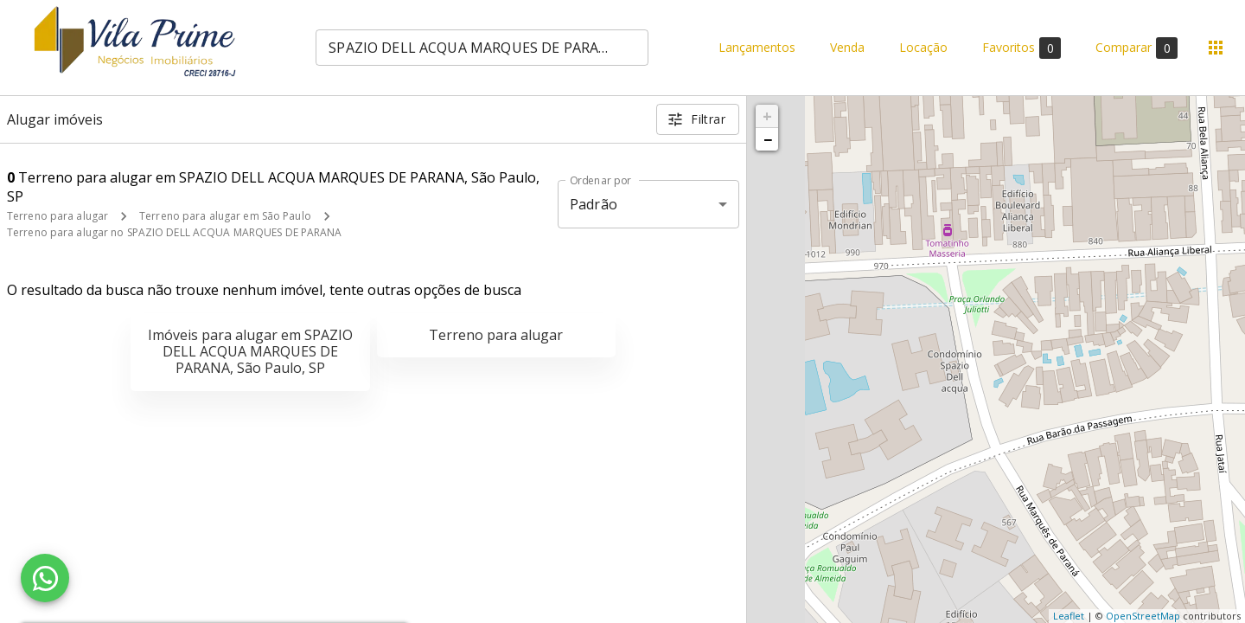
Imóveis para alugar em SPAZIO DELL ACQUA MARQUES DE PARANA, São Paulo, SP (250, 351)
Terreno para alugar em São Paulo (225, 216)
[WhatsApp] (45, 578)
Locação (923, 48)
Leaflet (1068, 615)
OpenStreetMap (1143, 615)
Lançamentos (756, 48)
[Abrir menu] (1215, 47)
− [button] (767, 139)
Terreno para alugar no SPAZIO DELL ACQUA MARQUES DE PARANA (174, 232)
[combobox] (482, 47)
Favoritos (1021, 48)
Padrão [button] (593, 204)
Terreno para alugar (57, 216)
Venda (847, 48)
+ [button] (767, 116)
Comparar (1136, 48)
